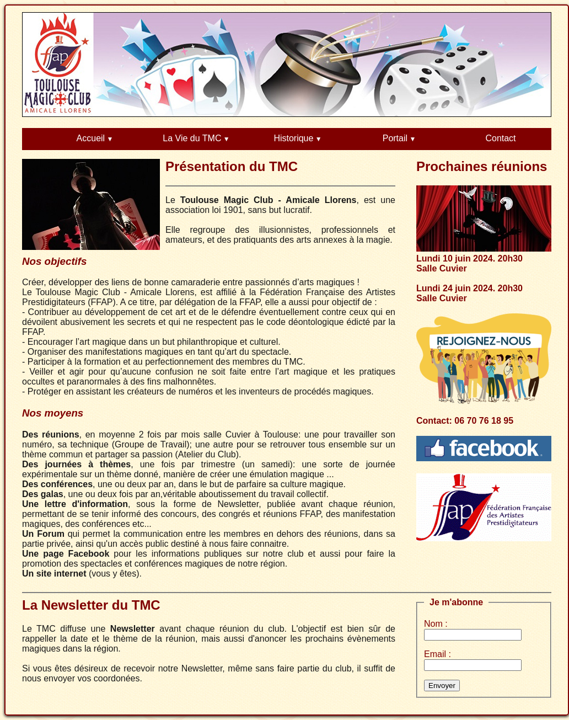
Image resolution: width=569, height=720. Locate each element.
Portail (395, 138)
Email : (437, 654)
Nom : (436, 623)
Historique (293, 138)
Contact (500, 138)
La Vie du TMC (192, 138)
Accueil (91, 138)
